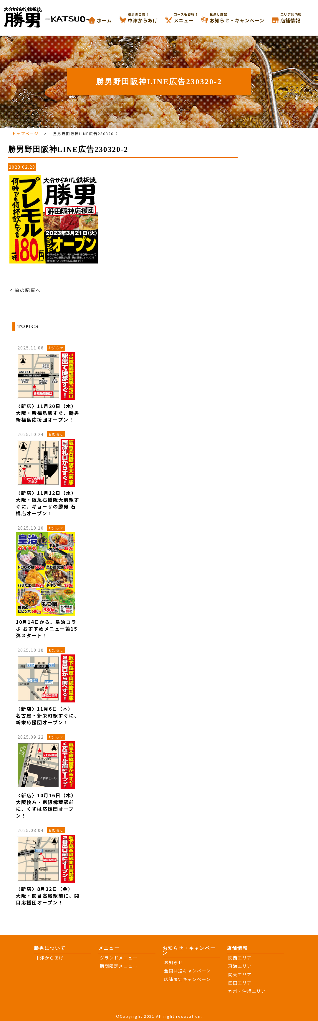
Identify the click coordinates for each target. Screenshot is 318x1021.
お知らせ (173, 962)
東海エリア (240, 966)
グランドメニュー (119, 957)
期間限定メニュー (119, 966)
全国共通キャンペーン (187, 970)
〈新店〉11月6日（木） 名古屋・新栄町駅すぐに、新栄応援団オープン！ (48, 715)
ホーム (104, 20)
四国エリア (240, 982)
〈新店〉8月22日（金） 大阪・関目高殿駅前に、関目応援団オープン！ (48, 895)
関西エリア (240, 957)
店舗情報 (297, 18)
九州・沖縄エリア (247, 991)
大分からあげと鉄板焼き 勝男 (53, 17)
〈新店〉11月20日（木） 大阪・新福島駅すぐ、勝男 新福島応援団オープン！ (48, 412)
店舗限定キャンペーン (187, 979)
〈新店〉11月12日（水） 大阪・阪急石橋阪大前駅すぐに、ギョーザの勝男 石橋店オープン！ (48, 503)
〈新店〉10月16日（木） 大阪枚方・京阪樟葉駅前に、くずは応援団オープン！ (46, 805)
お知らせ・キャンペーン (244, 18)
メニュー (191, 18)
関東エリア (240, 974)
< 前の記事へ (25, 290)
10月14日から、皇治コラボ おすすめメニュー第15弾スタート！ (46, 628)
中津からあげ (150, 18)
